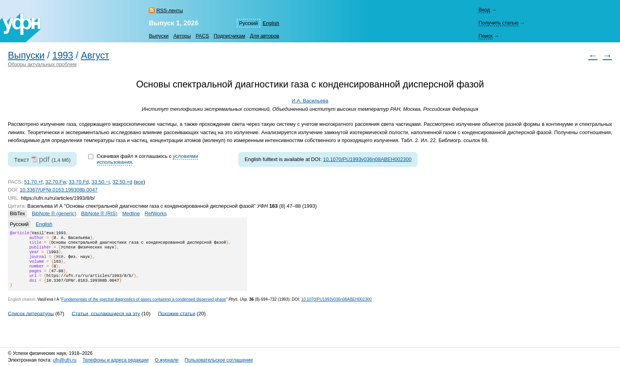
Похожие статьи (176, 323)
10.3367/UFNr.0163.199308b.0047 (59, 190)
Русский (248, 23)
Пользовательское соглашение (219, 360)
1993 (62, 55)
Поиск (485, 36)
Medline (131, 213)
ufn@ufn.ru (65, 360)
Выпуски (158, 36)
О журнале (166, 360)
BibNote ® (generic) (54, 213)
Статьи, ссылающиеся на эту (106, 323)
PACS (202, 36)
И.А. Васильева (310, 101)
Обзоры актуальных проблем (42, 64)
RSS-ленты (169, 10)
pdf (44, 159)
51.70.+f (33, 182)
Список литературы (31, 323)
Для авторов (264, 36)
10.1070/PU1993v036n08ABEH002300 (367, 159)
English (271, 23)
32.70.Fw (55, 182)
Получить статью (498, 23)
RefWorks (156, 213)
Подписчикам (229, 36)
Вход (484, 10)
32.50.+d (122, 182)
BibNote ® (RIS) (99, 213)
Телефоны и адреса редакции (116, 360)
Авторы (182, 36)
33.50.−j (100, 182)
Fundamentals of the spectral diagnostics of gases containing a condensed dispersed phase (143, 309)
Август (95, 55)
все (140, 182)
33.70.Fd (79, 182)
